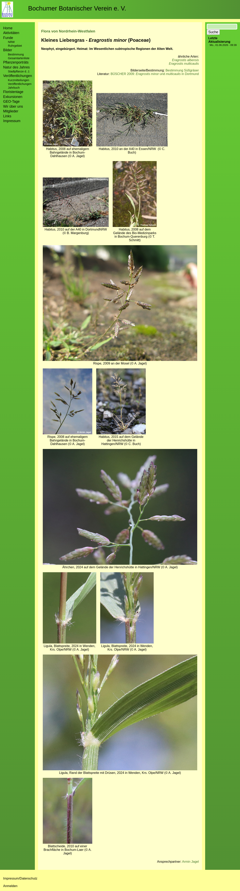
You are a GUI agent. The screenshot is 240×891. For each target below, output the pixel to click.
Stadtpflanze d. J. (19, 71)
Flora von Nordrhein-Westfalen (68, 31)
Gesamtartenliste (19, 58)
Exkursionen (12, 97)
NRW (11, 42)
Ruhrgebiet (15, 45)
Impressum (11, 121)
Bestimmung (16, 54)
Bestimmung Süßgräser (182, 70)
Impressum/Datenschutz (20, 878)
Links (7, 116)
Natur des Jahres (16, 67)
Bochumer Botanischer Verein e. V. (77, 8)
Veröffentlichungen (19, 83)
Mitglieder (10, 111)
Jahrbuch (14, 87)
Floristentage (13, 92)
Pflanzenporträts (16, 62)
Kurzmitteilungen (18, 80)
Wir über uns (13, 106)
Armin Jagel (190, 861)
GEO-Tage (11, 101)
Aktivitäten (11, 33)
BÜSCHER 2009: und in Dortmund (154, 74)
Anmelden (10, 886)
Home (7, 28)
